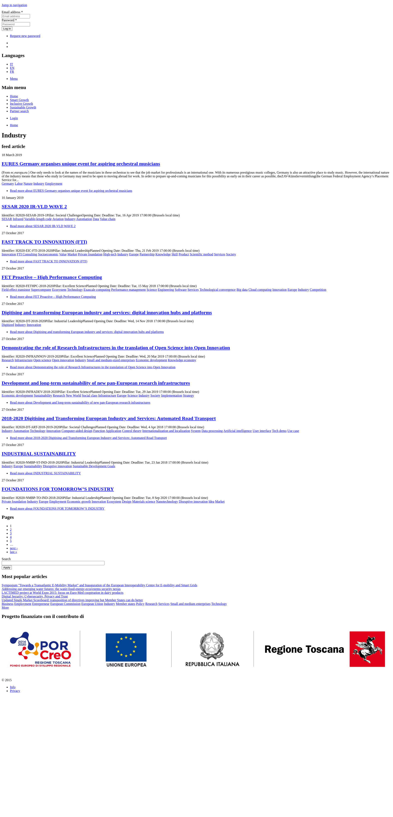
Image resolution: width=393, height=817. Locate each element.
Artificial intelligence (237, 431)
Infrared (18, 219)
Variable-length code (38, 219)
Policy (140, 604)
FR (12, 71)
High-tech (109, 254)
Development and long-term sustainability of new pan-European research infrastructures (96, 383)
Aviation (58, 219)
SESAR (7, 219)
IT (11, 64)
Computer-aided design (76, 431)
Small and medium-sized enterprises (111, 360)
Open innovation (63, 360)
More (5, 607)
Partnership (147, 254)
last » (13, 552)
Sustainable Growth (23, 107)
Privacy (15, 691)
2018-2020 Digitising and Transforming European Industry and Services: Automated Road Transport (109, 418)
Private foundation (90, 254)
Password (9, 20)
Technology (75, 289)
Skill (174, 254)
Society (231, 254)
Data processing (212, 431)
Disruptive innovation (57, 466)
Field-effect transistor (16, 289)
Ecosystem (59, 289)
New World (73, 395)
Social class (89, 395)
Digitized (8, 325)
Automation (84, 219)
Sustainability (43, 395)
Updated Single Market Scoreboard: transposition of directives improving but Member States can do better (72, 600)
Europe (134, 254)
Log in (7, 28)
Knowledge (163, 254)
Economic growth (79, 501)
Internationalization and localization (166, 431)
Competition (318, 289)
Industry (38, 183)
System (196, 431)
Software (181, 289)
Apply (6, 567)
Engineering (166, 289)
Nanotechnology (167, 501)
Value (63, 254)
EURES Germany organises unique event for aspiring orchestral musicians (81, 163)
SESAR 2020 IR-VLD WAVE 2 (34, 206)
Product (184, 254)
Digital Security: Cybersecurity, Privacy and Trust (35, 596)
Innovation (9, 254)
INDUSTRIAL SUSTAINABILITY (39, 453)
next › (14, 548)
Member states (125, 604)
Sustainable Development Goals (94, 466)
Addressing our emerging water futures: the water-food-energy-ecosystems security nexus (61, 589)
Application (113, 431)
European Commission (65, 604)
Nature (28, 183)
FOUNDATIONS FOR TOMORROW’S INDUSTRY (58, 489)
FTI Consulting (27, 254)
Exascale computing (97, 289)
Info (13, 687)
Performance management (128, 289)
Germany (8, 183)
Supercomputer (41, 289)
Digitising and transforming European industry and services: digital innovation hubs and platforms (107, 312)
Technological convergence (217, 289)
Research (8, 360)
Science (152, 289)
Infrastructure (24, 360)
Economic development (151, 360)
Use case (293, 431)
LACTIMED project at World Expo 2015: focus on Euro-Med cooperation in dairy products (62, 592)
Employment (53, 183)
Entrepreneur (41, 604)
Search (6, 559)
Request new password (25, 36)
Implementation (171, 395)
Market (72, 254)
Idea (211, 501)
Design (126, 501)
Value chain (107, 219)
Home (14, 96)
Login (14, 118)
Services (219, 254)
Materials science (143, 501)
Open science (42, 360)
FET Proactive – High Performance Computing (52, 277)
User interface (262, 431)
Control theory (131, 431)
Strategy (188, 395)
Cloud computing (260, 289)
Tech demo (279, 431)
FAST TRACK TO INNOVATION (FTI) (44, 242)
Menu (14, 78)
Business (7, 604)
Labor (19, 183)
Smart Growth (19, 100)
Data (96, 219)
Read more (71, 190)
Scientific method (201, 254)
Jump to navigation (14, 5)
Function (99, 431)
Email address (12, 12)
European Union (92, 604)
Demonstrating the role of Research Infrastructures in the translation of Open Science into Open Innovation (116, 347)
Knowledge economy (182, 360)
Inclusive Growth (21, 103)
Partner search (19, 111)
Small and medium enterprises (190, 604)
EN (12, 68)
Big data (242, 289)
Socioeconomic (48, 254)
